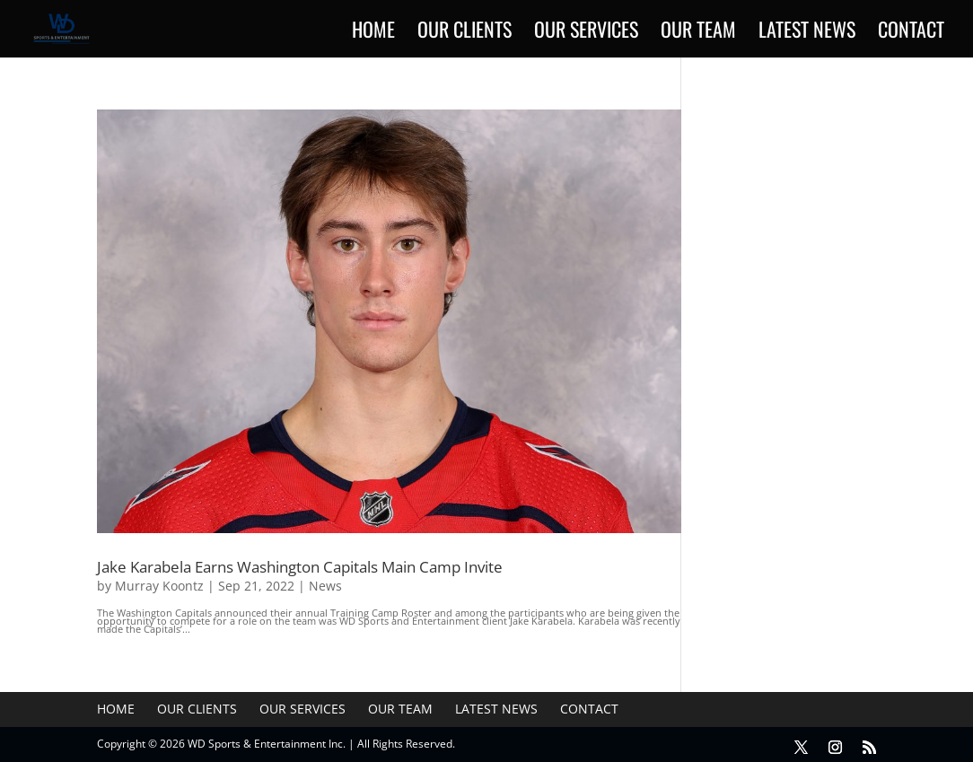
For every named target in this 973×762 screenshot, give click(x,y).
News (325, 585)
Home (373, 32)
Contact (911, 32)
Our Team (698, 32)
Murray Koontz (159, 585)
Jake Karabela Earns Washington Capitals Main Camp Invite (300, 566)
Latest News (806, 32)
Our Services (586, 32)
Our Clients (464, 32)
